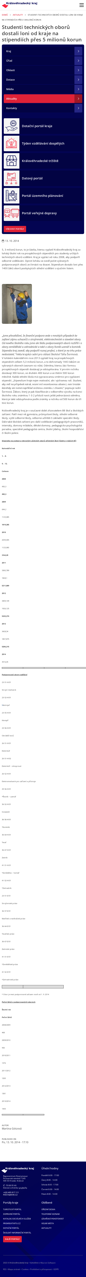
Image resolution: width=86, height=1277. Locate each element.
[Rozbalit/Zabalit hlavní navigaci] (81, 5)
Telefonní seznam (50, 1214)
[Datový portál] (11, 178)
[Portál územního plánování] (11, 195)
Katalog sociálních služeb (17, 1218)
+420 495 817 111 (11, 1192)
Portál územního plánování (42, 196)
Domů (5, 15)
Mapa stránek (14, 1269)
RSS (4, 1269)
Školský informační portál (17, 1232)
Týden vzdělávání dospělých (43, 143)
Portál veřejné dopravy (39, 213)
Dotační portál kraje (37, 126)
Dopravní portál (11, 1214)
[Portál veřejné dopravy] (11, 213)
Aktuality (18, 15)
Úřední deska (48, 1209)
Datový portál (32, 178)
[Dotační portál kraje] (11, 125)
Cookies (25, 1269)
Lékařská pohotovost (52, 1218)
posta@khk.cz (10, 1194)
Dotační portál (11, 1228)
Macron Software (48, 1262)
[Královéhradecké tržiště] (11, 160)
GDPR (55, 1269)
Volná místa (47, 1223)
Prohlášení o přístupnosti (41, 1269)
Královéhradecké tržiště (40, 161)
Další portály (12, 1239)
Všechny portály (15, 229)
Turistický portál (12, 1209)
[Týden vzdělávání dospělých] (11, 143)
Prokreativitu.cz (11, 1223)
